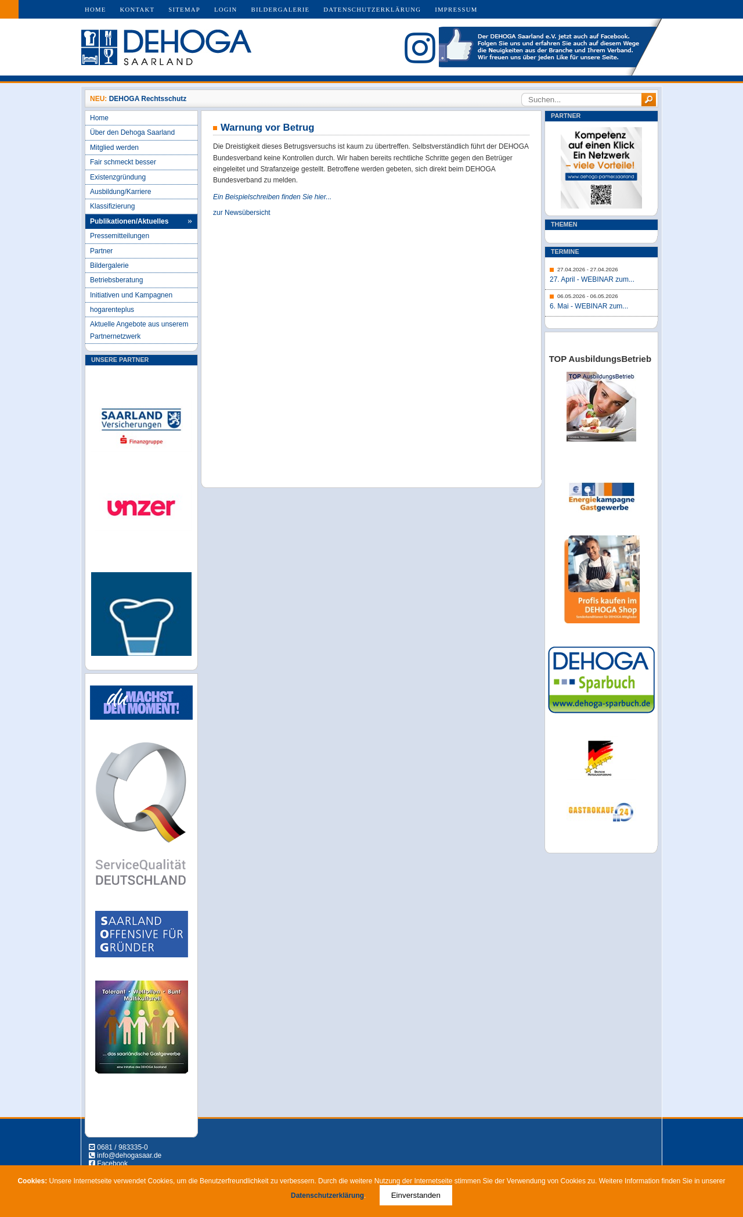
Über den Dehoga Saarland (132, 132)
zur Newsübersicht (241, 213)
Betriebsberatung (116, 280)
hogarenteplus (112, 310)
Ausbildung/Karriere (120, 192)
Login (225, 9)
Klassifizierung (112, 206)
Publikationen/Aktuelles (129, 221)
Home (95, 9)
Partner (101, 251)
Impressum (456, 9)
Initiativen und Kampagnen (131, 295)
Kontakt (137, 9)
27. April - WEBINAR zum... (592, 279)
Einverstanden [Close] (416, 1195)
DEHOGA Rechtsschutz (148, 99)
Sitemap (184, 9)
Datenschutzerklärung (372, 9)
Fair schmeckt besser (123, 162)
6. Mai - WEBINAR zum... (589, 306)
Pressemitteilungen (119, 236)
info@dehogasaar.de (129, 1155)
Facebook (112, 1163)
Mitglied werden (114, 147)
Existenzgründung (118, 177)
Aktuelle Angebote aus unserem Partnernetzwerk (139, 330)
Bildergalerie (280, 9)
